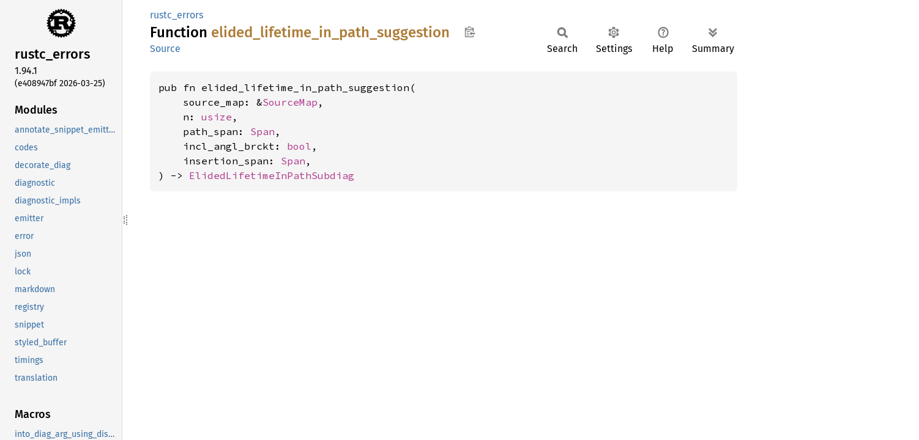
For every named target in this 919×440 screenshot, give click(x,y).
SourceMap (290, 102)
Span (262, 131)
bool (299, 146)
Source (165, 48)
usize (216, 117)
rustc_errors (176, 15)
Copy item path (470, 31)
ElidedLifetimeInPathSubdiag (271, 175)
